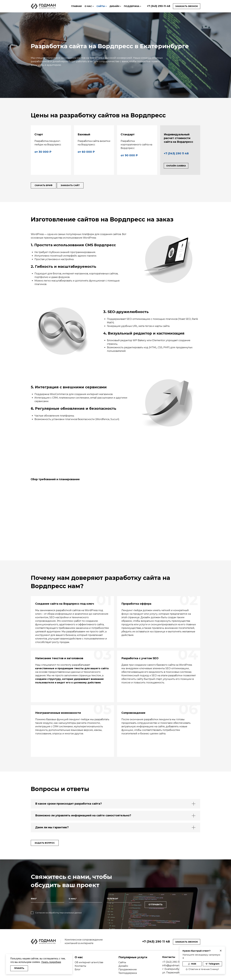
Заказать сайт (74, 185)
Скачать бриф (45, 185)
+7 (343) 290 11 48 (176, 153)
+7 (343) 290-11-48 (158, 6)
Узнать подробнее (51, 961)
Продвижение (127, 964)
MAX (192, 963)
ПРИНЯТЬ (21, 968)
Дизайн (123, 960)
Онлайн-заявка (176, 165)
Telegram (212, 963)
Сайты (122, 957)
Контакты (80, 960)
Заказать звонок (186, 6)
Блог (78, 964)
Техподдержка (127, 967)
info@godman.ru (172, 960)
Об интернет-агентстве (89, 957)
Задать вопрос (46, 843)
